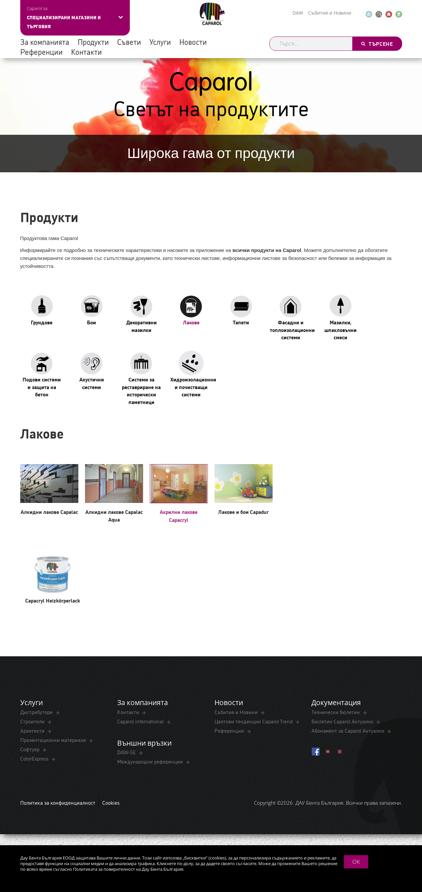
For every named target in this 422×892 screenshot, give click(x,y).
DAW (298, 13)
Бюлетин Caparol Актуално (343, 721)
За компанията (44, 41)
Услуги (160, 41)
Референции (41, 51)
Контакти (86, 51)
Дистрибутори (37, 711)
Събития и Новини (329, 13)
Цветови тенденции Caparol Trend (254, 721)
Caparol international (141, 721)
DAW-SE (127, 752)
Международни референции (150, 761)
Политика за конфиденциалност (57, 802)
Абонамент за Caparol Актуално (348, 730)
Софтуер (30, 749)
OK (356, 861)
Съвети (129, 41)
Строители (33, 721)
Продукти (93, 41)
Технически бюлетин (336, 711)
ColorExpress (35, 758)
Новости (193, 41)
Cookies (111, 802)
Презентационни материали (53, 739)
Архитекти (33, 730)
